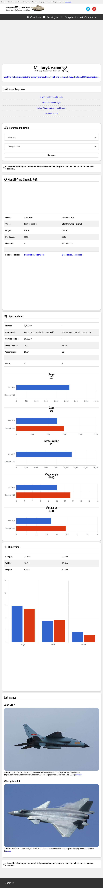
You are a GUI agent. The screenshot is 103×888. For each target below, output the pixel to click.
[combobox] (51, 137)
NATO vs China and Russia (51, 97)
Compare (51, 155)
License (78, 775)
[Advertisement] (51, 43)
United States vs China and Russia (51, 108)
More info (68, 2)
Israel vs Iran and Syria (51, 103)
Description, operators (34, 255)
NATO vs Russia (51, 114)
